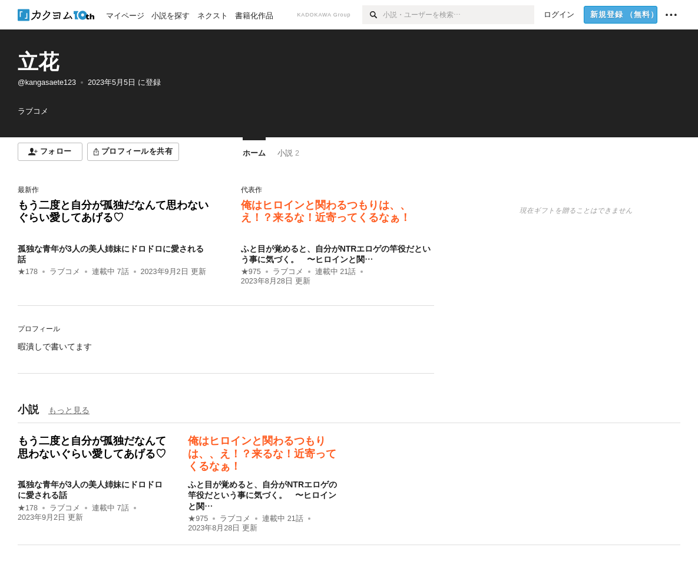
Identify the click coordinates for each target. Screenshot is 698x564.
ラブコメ (64, 272)
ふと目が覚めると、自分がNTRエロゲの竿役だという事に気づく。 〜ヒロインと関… (262, 495)
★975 (251, 272)
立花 (38, 61)
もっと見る (69, 410)
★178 (28, 272)
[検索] (372, 14)
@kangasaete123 (47, 82)
